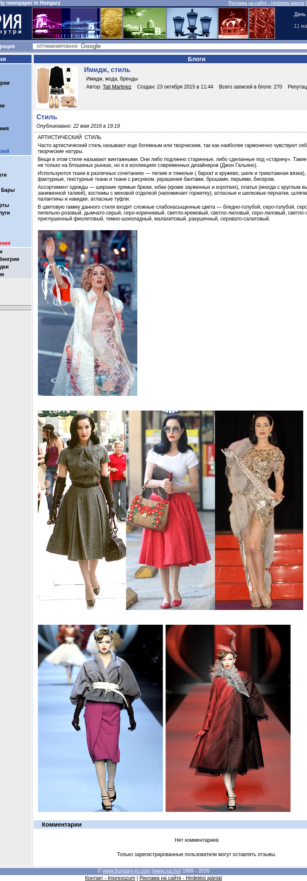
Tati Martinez (117, 87)
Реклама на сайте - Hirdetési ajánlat (266, 2)
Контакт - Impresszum (110, 878)
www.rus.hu (166, 871)
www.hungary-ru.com (126, 871)
